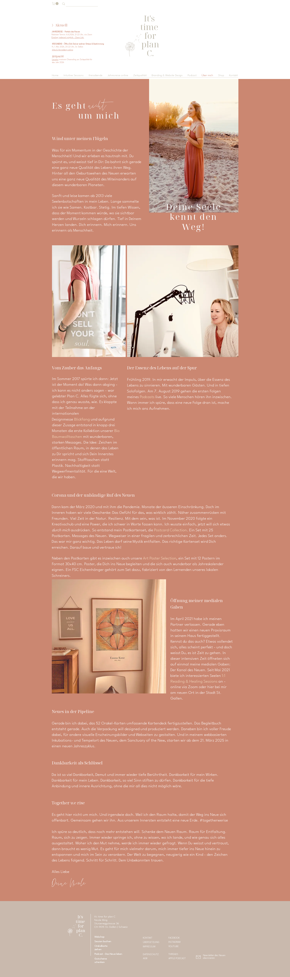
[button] (55, 3)
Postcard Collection (170, 530)
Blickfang (82, 420)
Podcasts (147, 397)
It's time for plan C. (81, 926)
